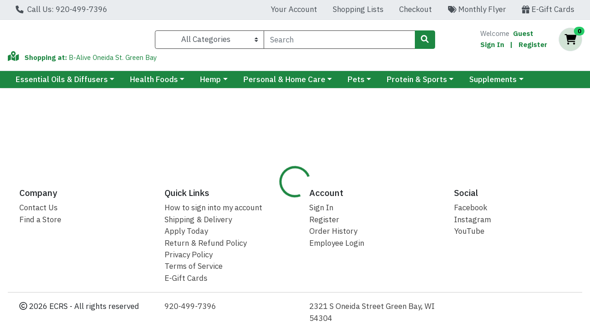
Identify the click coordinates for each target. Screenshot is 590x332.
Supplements (493, 83)
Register (533, 46)
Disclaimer (319, 197)
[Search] (339, 41)
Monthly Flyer (477, 9)
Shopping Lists (358, 9)
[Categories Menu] (209, 41)
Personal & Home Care (284, 83)
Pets (356, 83)
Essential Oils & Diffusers (62, 83)
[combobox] (339, 41)
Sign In (492, 46)
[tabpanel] (418, 254)
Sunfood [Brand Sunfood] (358, 244)
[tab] (273, 198)
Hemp (210, 83)
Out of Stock (513, 145)
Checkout (415, 9)
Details (273, 197)
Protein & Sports (417, 83)
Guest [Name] (523, 35)
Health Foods (154, 83)
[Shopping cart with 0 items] (570, 41)
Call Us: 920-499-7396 (61, 9)
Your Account (294, 9)
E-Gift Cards (548, 9)
